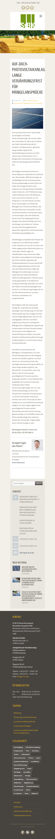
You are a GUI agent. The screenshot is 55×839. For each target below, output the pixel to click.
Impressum (18, 807)
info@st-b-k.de (26, 553)
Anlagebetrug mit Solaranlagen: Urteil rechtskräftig (29, 569)
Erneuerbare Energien (22, 726)
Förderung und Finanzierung (25, 717)
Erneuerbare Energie (31, 100)
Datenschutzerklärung (22, 811)
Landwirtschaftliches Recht (24, 721)
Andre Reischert (18, 462)
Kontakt (17, 802)
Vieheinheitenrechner (22, 815)
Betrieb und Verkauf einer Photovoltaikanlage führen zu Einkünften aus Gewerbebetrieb (32, 582)
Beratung (17, 713)
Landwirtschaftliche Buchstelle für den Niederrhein (26, 731)
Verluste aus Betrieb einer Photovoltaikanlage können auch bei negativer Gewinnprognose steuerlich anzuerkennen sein (32, 596)
